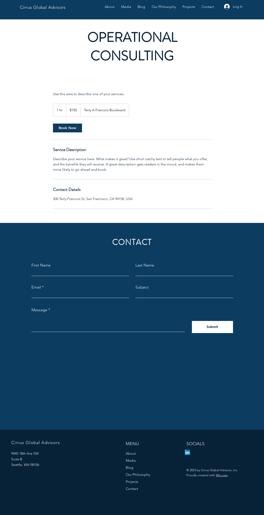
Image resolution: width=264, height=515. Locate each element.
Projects (132, 482)
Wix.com (222, 475)
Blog (129, 467)
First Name (41, 265)
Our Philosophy (138, 474)
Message (39, 310)
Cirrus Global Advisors (43, 7)
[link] (67, 128)
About (131, 453)
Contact (132, 489)
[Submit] (212, 327)
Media (131, 460)
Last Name (144, 265)
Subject (142, 287)
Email (36, 287)
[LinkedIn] (187, 452)
